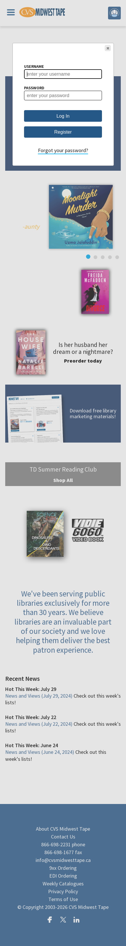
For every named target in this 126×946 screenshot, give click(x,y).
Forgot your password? (63, 150)
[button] (108, 48)
